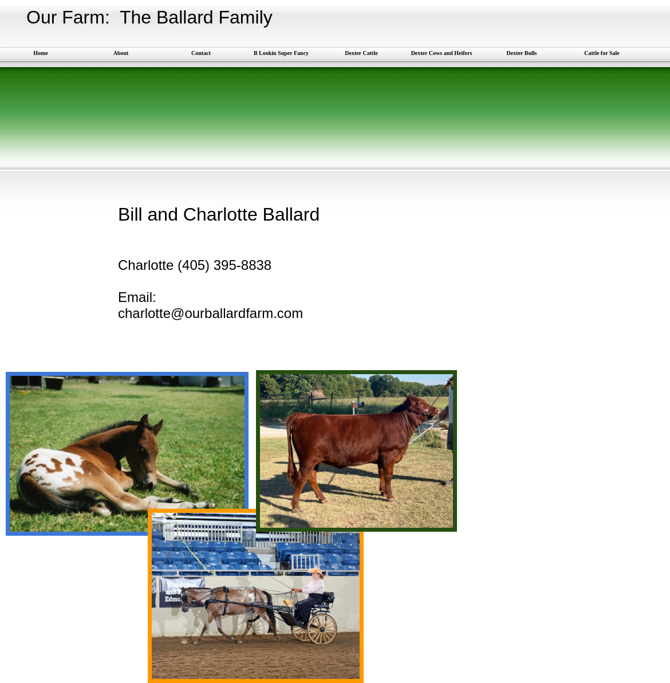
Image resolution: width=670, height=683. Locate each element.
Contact (201, 53)
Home (40, 53)
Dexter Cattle (361, 53)
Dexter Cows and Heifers (441, 53)
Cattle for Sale (601, 53)
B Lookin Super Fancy (281, 53)
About (121, 53)
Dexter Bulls (522, 53)
